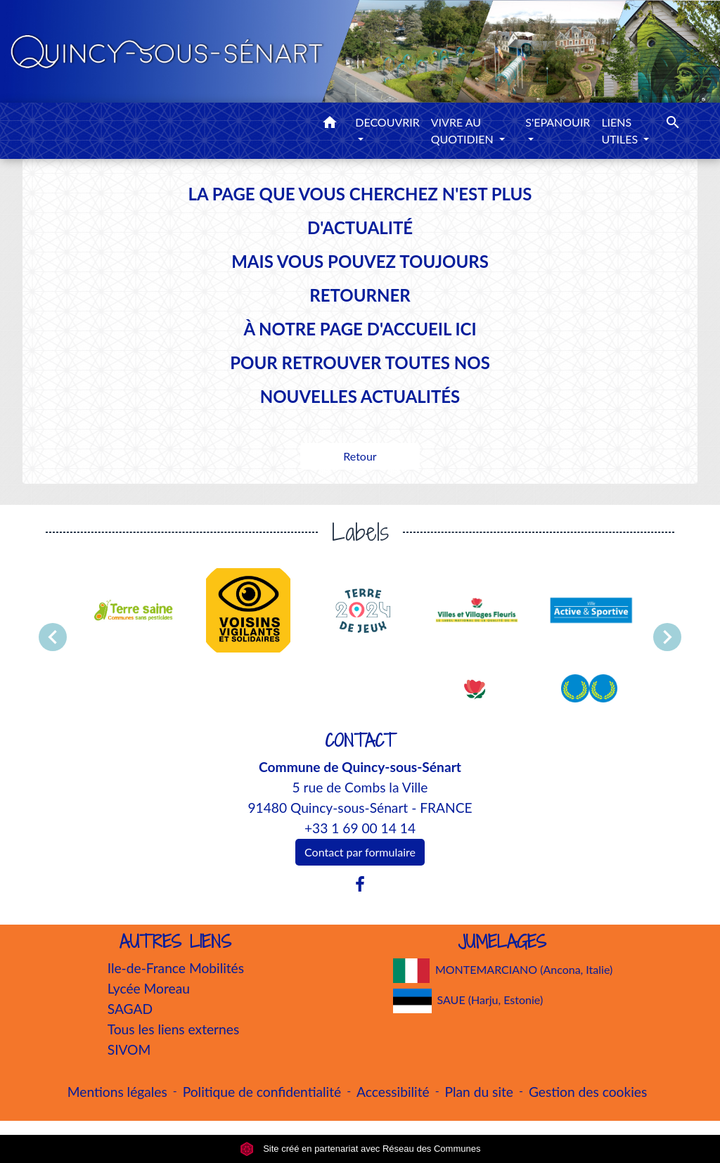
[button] (329, 124)
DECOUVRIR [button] (387, 122)
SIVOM (129, 1049)
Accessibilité (393, 1092)
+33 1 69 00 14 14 (360, 828)
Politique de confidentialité (262, 1092)
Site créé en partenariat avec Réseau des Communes (360, 1148)
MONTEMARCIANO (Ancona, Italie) (503, 970)
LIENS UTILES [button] (621, 130)
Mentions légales (117, 1092)
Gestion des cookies (588, 1092)
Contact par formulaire (360, 852)
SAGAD (130, 1009)
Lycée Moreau (149, 988)
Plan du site (479, 1092)
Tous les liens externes (174, 1029)
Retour (359, 456)
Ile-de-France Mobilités (176, 968)
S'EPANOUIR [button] (557, 122)
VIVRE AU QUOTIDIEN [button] (463, 130)
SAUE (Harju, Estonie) (468, 1001)
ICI (465, 329)
